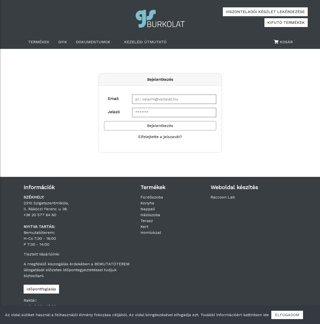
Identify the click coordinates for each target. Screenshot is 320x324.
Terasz (146, 220)
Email (113, 98)
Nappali (147, 209)
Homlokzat (150, 232)
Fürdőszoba (151, 197)
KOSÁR (283, 42)
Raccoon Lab (223, 197)
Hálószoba (150, 214)
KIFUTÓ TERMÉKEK (286, 22)
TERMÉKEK (38, 42)
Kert (144, 226)
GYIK (62, 42)
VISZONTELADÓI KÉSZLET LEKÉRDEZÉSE (265, 11)
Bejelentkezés (160, 125)
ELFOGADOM (287, 314)
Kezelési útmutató (145, 42)
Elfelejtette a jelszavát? (160, 136)
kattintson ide (256, 314)
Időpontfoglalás (41, 289)
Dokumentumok (93, 42)
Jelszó (114, 112)
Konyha (147, 203)
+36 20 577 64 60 (40, 214)
